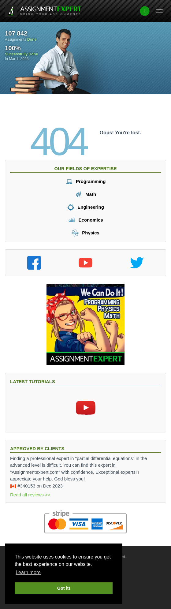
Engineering (85, 207)
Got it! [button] (63, 588)
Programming (85, 181)
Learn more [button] (28, 572)
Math (85, 194)
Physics (85, 232)
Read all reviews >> (30, 494)
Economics (85, 219)
